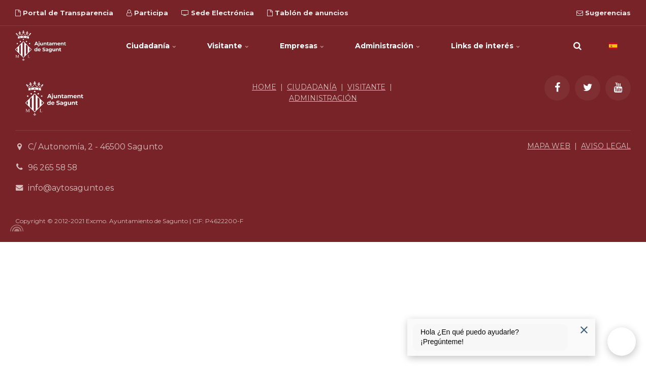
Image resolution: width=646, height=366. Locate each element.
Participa (147, 13)
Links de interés (486, 45)
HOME (264, 87)
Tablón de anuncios (307, 13)
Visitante (228, 45)
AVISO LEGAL (606, 145)
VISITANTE (366, 87)
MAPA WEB (548, 145)
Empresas (302, 45)
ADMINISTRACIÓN (323, 98)
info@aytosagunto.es (71, 188)
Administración (388, 45)
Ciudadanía (151, 45)
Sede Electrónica (217, 13)
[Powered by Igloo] (15, 228)
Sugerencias (603, 13)
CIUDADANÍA (311, 87)
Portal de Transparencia (64, 13)
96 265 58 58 (53, 167)
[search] (577, 45)
